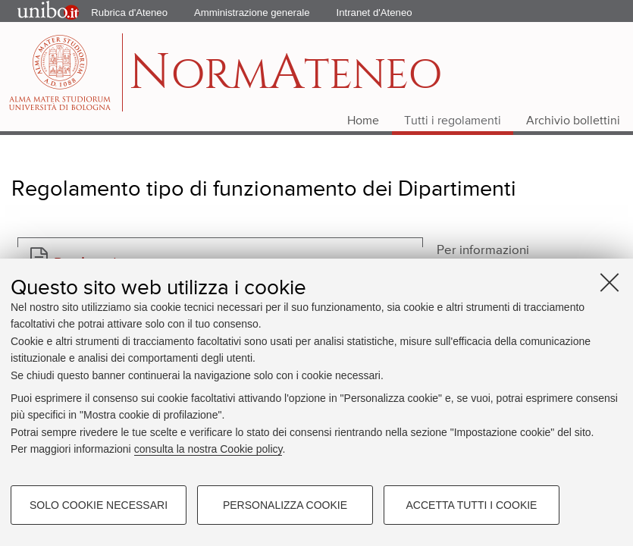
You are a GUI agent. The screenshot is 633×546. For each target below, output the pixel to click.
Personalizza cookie (285, 505)
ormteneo (285, 80)
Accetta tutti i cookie (471, 505)
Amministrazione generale (251, 12)
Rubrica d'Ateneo (129, 12)
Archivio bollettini (573, 121)
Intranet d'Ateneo (374, 12)
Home (363, 121)
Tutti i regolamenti (452, 121)
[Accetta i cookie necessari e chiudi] (609, 282)
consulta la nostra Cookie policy (208, 449)
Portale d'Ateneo (34, 11)
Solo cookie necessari (99, 505)
